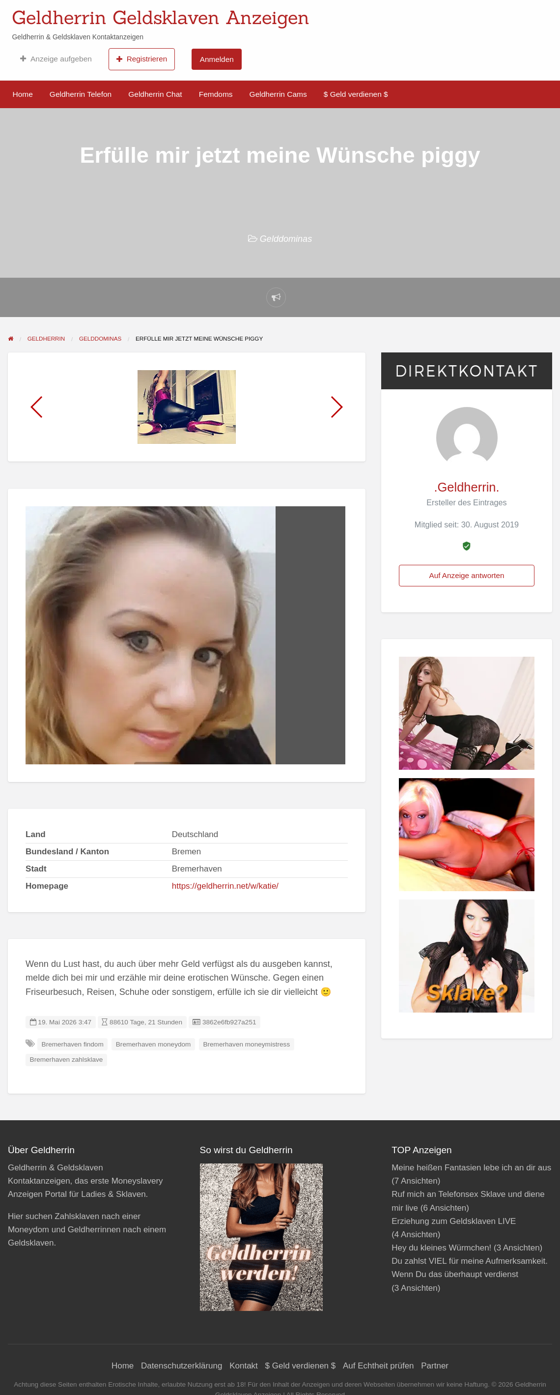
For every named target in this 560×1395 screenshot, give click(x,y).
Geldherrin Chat (155, 94)
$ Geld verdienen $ (356, 94)
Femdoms (216, 94)
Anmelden (217, 59)
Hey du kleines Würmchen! (441, 1247)
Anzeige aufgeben (55, 59)
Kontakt (243, 1365)
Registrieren (141, 59)
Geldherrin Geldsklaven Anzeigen (160, 17)
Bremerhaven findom (73, 1044)
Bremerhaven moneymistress (246, 1044)
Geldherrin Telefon (81, 94)
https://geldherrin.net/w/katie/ (225, 886)
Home (23, 94)
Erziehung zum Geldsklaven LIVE (454, 1221)
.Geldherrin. (466, 487)
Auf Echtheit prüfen (378, 1365)
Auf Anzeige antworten (466, 575)
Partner (434, 1365)
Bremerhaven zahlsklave (66, 1059)
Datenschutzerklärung (181, 1365)
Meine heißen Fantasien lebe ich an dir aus (471, 1167)
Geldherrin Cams (278, 94)
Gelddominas (286, 239)
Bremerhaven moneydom (153, 1044)
